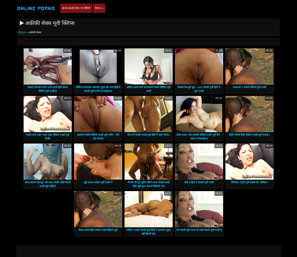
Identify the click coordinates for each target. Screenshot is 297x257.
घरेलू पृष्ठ (21, 32)
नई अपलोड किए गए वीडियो (76, 8)
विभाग (99, 8)
